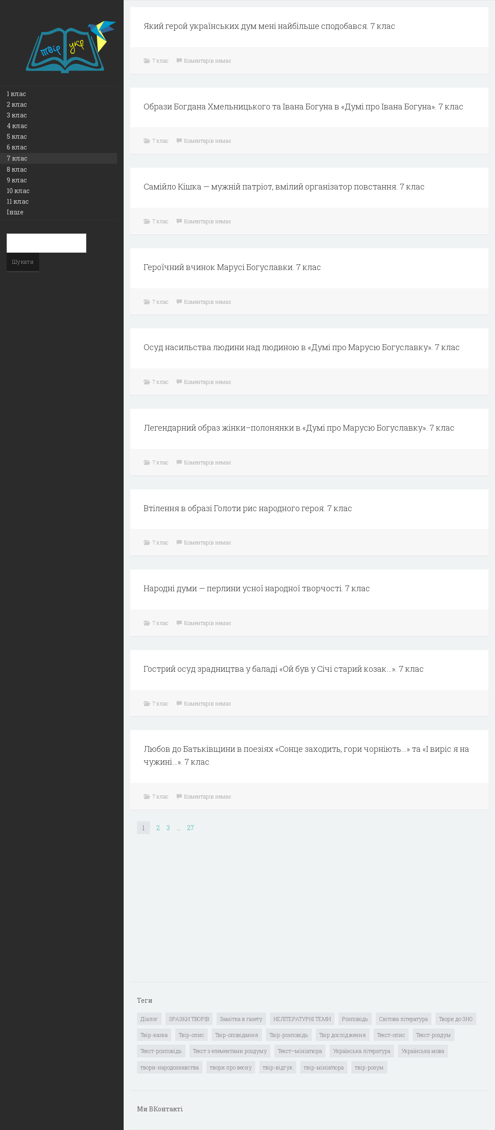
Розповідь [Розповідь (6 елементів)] (355, 1018)
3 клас (17, 115)
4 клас (17, 125)
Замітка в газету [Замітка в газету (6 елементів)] (241, 1018)
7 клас (17, 158)
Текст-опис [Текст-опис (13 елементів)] (391, 1034)
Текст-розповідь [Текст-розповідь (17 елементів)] (161, 1050)
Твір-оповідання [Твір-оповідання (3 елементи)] (236, 1034)
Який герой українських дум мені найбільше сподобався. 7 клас (269, 25)
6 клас (17, 147)
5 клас (17, 136)
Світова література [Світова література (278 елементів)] (403, 1018)
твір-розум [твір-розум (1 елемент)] (369, 1067)
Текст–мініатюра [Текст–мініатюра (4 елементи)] (300, 1050)
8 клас (17, 169)
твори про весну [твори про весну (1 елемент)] (231, 1067)
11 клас (17, 201)
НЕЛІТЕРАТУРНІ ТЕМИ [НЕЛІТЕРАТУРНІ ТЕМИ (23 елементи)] (302, 1018)
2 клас (17, 104)
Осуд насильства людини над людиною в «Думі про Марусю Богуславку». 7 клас (302, 347)
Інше (15, 212)
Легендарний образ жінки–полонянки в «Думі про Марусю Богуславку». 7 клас (299, 427)
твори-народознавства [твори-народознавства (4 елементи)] (170, 1067)
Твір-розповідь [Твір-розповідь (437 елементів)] (289, 1034)
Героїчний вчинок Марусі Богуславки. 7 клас (232, 267)
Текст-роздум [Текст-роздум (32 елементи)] (433, 1034)
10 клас (18, 190)
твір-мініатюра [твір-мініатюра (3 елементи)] (324, 1067)
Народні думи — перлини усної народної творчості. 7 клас (257, 588)
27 (190, 827)
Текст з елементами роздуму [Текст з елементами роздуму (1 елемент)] (230, 1050)
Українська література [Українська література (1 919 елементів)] (361, 1050)
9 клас (17, 180)
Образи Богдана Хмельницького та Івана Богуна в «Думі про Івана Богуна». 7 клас (303, 106)
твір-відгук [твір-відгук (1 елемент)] (278, 1067)
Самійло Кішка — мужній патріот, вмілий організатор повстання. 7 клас (284, 186)
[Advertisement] (203, 914)
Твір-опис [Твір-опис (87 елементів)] (191, 1034)
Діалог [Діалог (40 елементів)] (149, 1018)
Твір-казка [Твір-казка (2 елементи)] (154, 1034)
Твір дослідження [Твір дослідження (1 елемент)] (342, 1034)
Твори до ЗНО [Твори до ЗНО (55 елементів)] (456, 1018)
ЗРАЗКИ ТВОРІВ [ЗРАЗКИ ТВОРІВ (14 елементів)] (189, 1018)
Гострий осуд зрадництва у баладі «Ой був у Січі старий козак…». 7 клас (284, 668)
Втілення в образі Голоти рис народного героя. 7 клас (248, 508)
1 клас (16, 93)
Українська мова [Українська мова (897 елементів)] (423, 1050)
